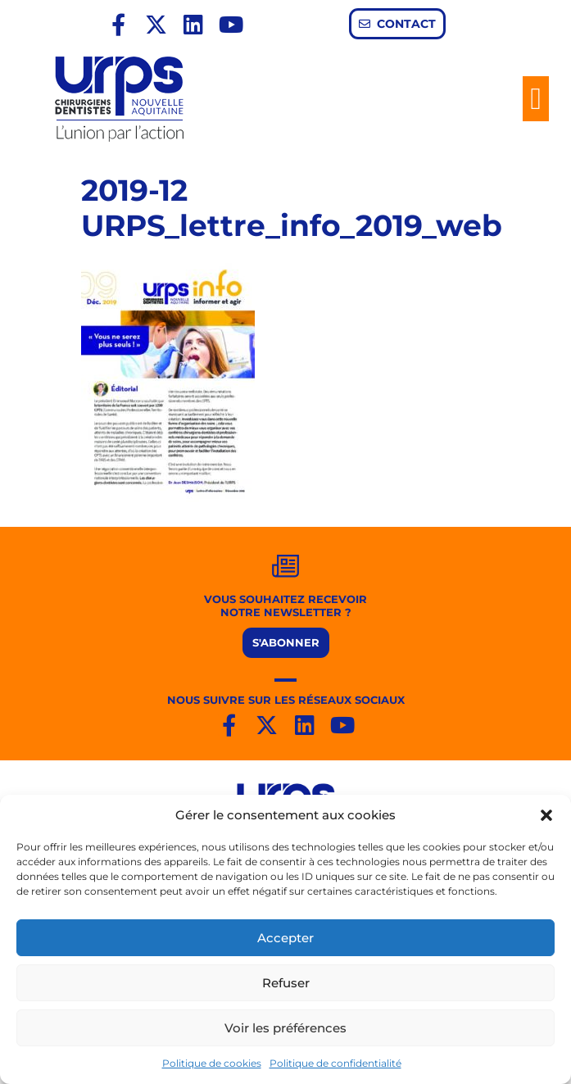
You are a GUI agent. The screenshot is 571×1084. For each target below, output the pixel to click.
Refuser (286, 983)
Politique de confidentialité (335, 1063)
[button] (546, 815)
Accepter (285, 938)
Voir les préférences (285, 1028)
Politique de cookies (211, 1063)
